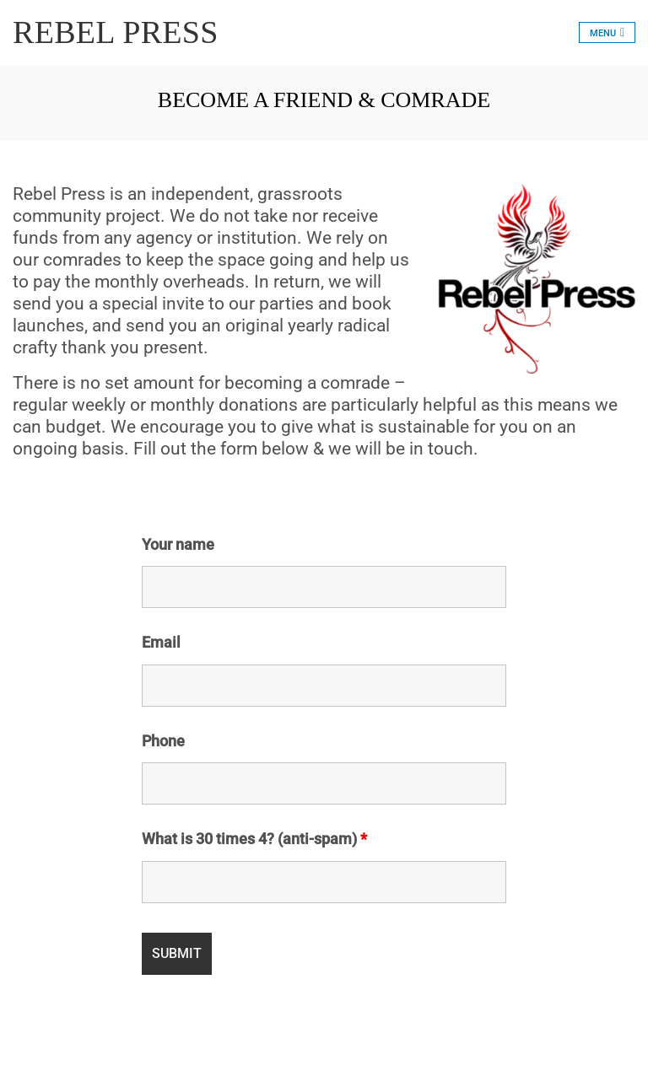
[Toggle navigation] (607, 32)
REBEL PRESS (116, 32)
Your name (178, 544)
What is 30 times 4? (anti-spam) (254, 839)
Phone (163, 741)
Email (161, 642)
